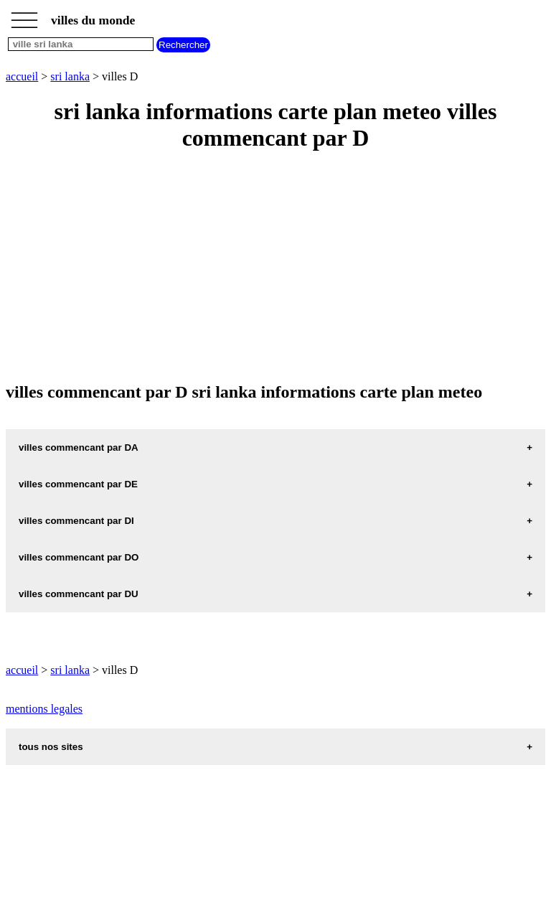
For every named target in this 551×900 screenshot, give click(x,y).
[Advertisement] (275, 267)
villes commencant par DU (78, 594)
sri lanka (70, 76)
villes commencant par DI (76, 520)
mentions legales (44, 709)
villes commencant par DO (78, 557)
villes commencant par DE (78, 484)
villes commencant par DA (78, 447)
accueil (22, 76)
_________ (24, 15)
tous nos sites (51, 746)
